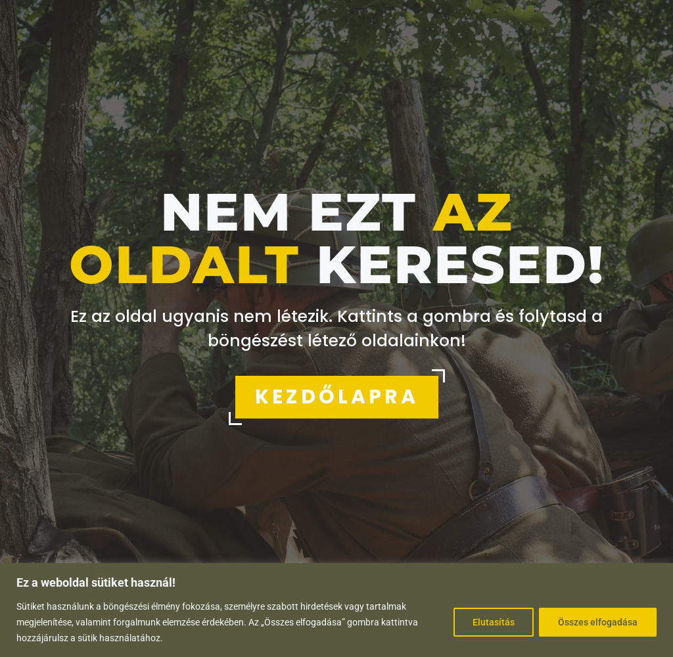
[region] (336, 610)
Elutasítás (494, 622)
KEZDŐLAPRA (337, 397)
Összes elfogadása (598, 622)
